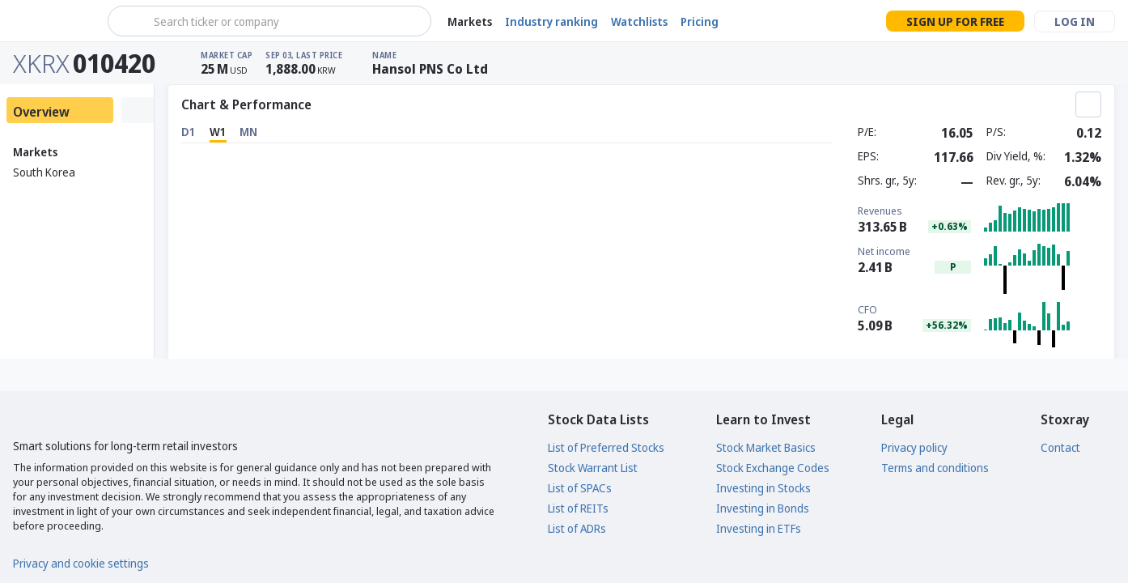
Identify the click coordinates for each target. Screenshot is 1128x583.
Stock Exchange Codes (772, 467)
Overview (41, 112)
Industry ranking (551, 21)
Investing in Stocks (763, 488)
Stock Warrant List (593, 467)
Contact (1060, 447)
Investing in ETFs (758, 528)
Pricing (700, 21)
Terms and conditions (935, 467)
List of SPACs (580, 488)
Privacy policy (914, 447)
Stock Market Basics (766, 447)
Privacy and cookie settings (81, 563)
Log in (1074, 21)
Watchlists (639, 21)
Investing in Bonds (762, 508)
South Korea (44, 172)
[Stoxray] (52, 21)
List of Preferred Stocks (606, 447)
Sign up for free (955, 21)
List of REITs (578, 508)
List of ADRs (577, 528)
